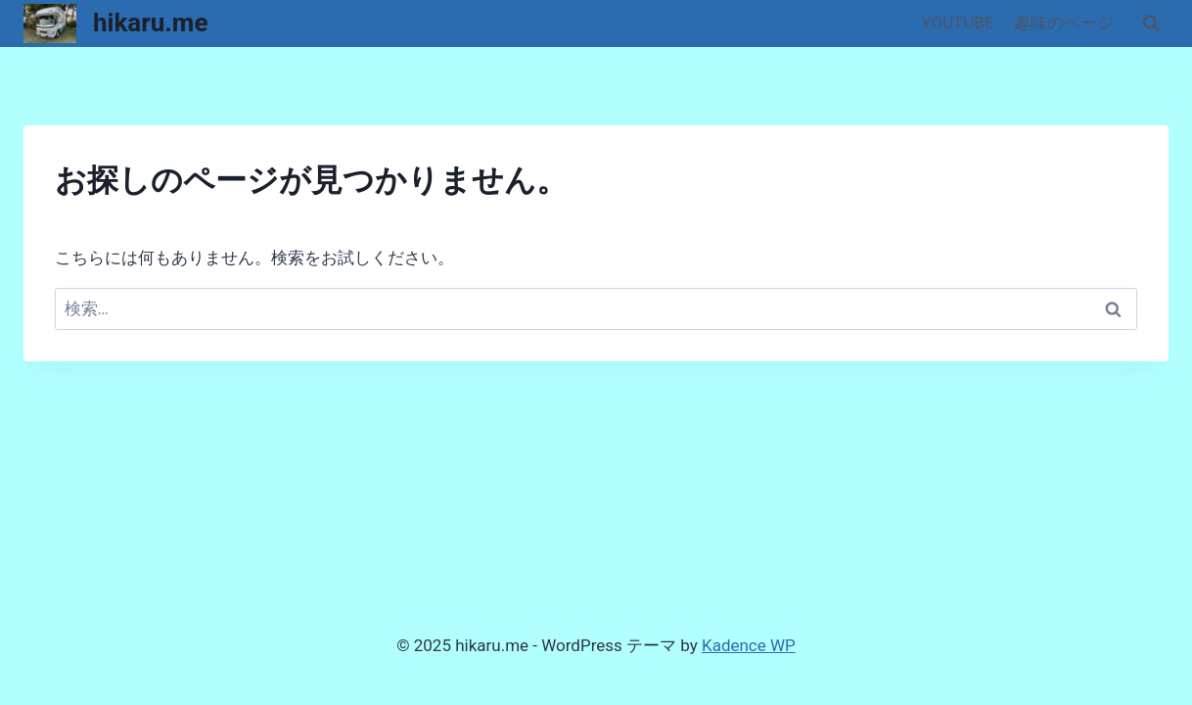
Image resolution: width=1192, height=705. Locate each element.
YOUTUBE (957, 22)
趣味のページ (1064, 22)
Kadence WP (749, 645)
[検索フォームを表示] (1151, 23)
